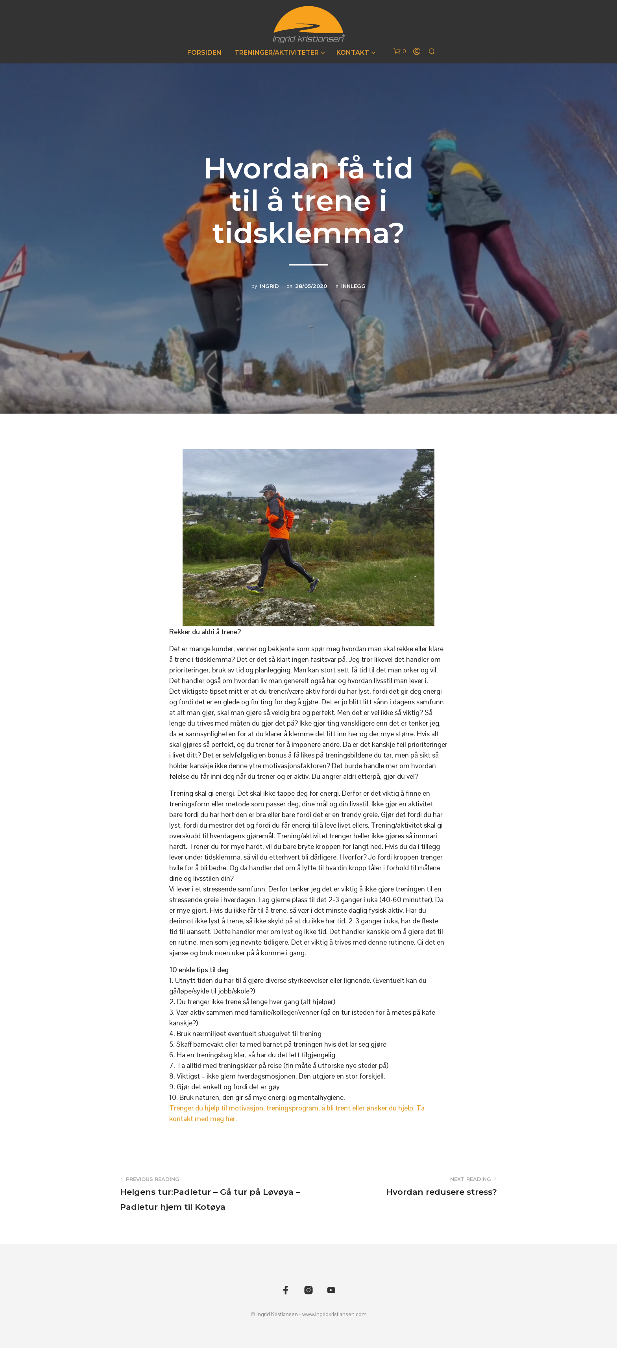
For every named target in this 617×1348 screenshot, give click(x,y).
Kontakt (352, 52)
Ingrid (269, 286)
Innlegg (353, 286)
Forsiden (204, 52)
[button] (399, 52)
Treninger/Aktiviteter (277, 52)
